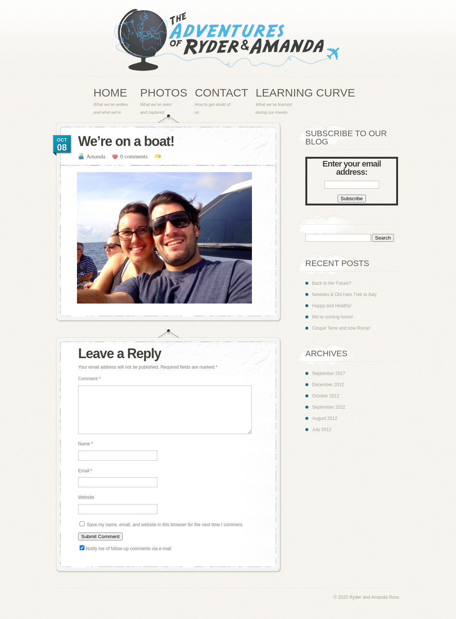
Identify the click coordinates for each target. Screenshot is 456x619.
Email (85, 479)
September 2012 (328, 407)
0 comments (134, 156)
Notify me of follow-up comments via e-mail (128, 557)
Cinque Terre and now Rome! (341, 328)
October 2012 (325, 396)
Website (86, 506)
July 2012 (321, 429)
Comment (89, 378)
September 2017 (328, 373)
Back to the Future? (331, 283)
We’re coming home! (332, 317)
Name (85, 452)
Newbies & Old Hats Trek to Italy (344, 294)
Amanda (95, 156)
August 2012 (324, 418)
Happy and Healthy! (331, 305)
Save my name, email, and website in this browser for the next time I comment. (165, 533)
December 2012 (328, 384)
